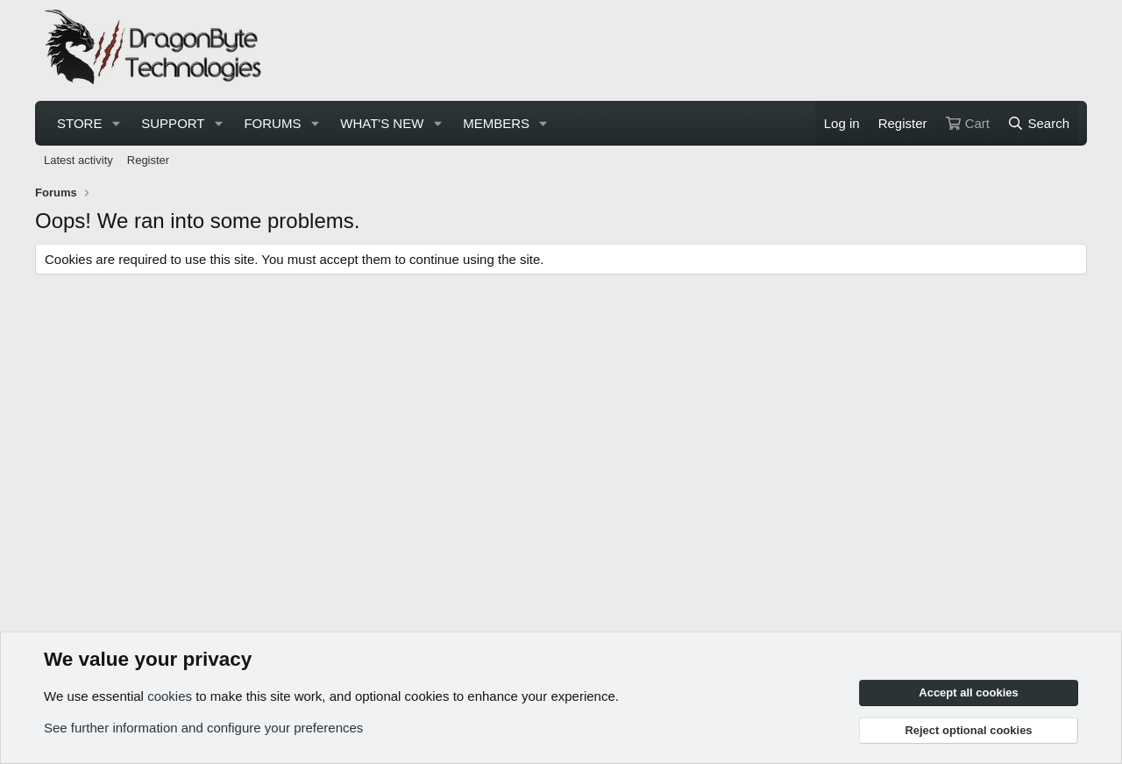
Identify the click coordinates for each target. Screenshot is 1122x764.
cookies (169, 696)
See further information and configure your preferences (203, 727)
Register (148, 160)
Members (496, 123)
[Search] (1038, 123)
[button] (115, 123)
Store (79, 123)
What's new (381, 123)
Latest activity (78, 160)
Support (172, 123)
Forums (272, 123)
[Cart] (967, 123)
